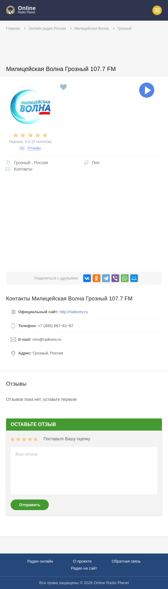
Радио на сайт (84, 568)
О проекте (82, 561)
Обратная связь (126, 561)
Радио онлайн (40, 561)
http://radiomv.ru (73, 312)
